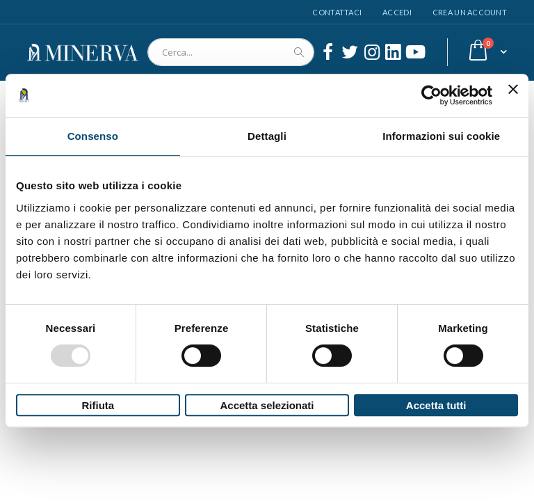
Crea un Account (469, 12)
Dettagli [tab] (267, 136)
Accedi (397, 12)
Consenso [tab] (92, 136)
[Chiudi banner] (513, 95)
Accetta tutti (436, 405)
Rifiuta (97, 405)
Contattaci (337, 12)
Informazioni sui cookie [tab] (441, 136)
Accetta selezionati (267, 405)
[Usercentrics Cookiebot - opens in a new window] (431, 95)
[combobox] (230, 52)
